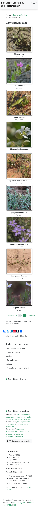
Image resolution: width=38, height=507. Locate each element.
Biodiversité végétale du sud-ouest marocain (12, 4)
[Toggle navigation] (34, 4)
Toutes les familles (20, 15)
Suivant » (32, 315)
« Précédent (10, 315)
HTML (9, 505)
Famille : (9, 356)
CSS (14, 505)
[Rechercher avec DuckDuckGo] (19, 336)
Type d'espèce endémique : (16, 348)
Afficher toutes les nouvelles (18, 441)
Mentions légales (18, 502)
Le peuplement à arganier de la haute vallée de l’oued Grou (18, 424)
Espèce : (9, 364)
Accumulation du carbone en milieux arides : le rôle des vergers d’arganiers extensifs (18, 416)
